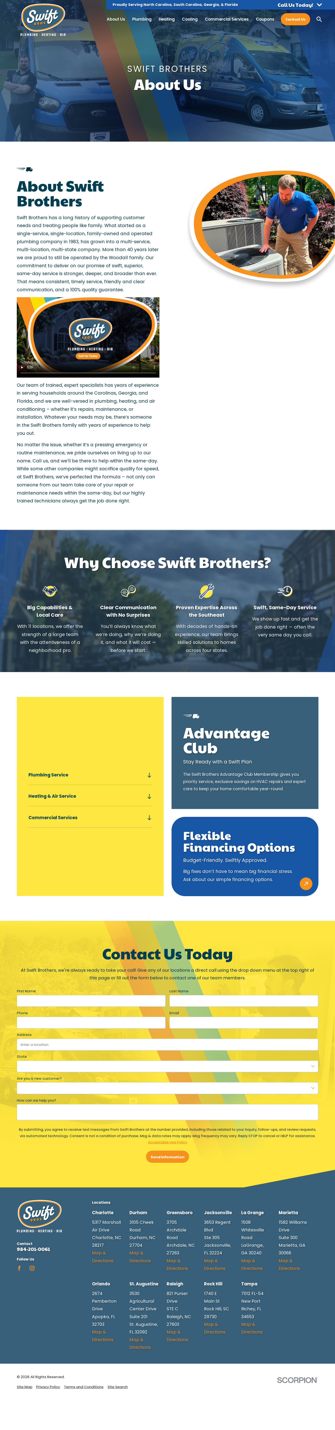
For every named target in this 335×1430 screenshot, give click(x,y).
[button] (300, 4)
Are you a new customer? (39, 1078)
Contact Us (295, 19)
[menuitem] (24, 1387)
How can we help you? (36, 1100)
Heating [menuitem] (167, 19)
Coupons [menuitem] (265, 19)
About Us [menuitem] (116, 19)
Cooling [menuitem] (190, 19)
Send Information (167, 1156)
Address (24, 1034)
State (22, 1056)
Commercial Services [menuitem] (227, 19)
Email (174, 1013)
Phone (22, 1013)
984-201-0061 (33, 1249)
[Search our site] (319, 19)
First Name (26, 991)
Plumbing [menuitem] (142, 19)
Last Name (179, 991)
